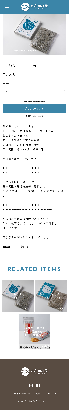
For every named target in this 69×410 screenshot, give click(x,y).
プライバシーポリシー (21, 394)
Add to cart (34, 108)
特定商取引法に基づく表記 (46, 394)
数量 (6, 83)
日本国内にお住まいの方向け (35, 116)
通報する (24, 246)
